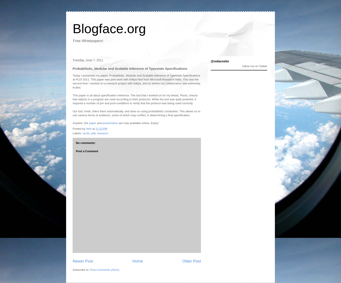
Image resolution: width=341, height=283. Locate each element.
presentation (110, 123)
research (102, 133)
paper (92, 123)
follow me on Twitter (254, 66)
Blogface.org (109, 28)
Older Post (191, 261)
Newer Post (83, 261)
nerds (86, 133)
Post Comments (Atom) (104, 269)
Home (137, 261)
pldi (93, 133)
